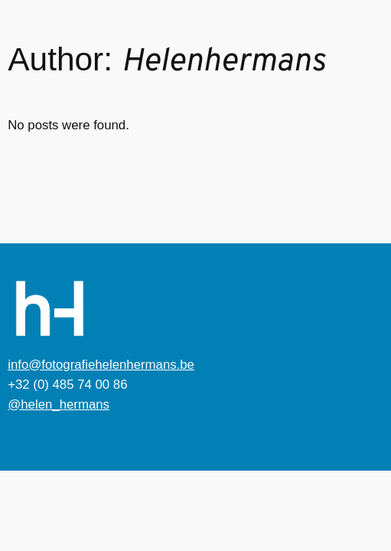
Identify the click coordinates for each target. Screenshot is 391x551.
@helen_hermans (58, 404)
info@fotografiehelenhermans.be (101, 364)
